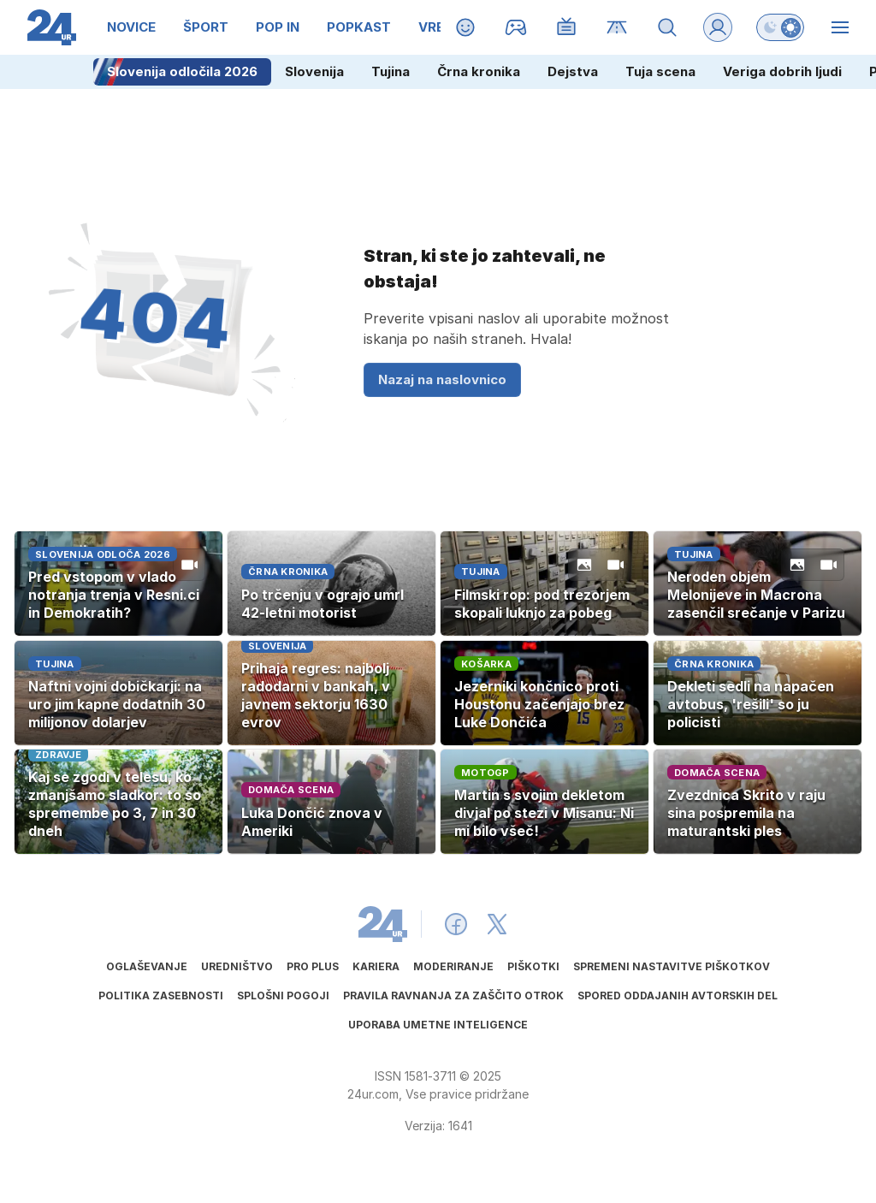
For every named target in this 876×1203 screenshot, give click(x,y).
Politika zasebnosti (160, 995)
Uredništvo (237, 966)
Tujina (390, 71)
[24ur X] (497, 924)
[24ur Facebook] (455, 924)
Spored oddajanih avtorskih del (677, 995)
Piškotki (533, 966)
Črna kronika (478, 71)
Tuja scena (660, 71)
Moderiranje (453, 966)
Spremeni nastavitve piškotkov (671, 966)
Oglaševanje (146, 966)
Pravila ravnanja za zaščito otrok (453, 995)
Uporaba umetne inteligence (438, 1024)
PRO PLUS (313, 966)
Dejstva (573, 71)
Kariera (376, 966)
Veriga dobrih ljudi (782, 71)
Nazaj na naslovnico (442, 379)
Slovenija (314, 71)
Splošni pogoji (283, 995)
